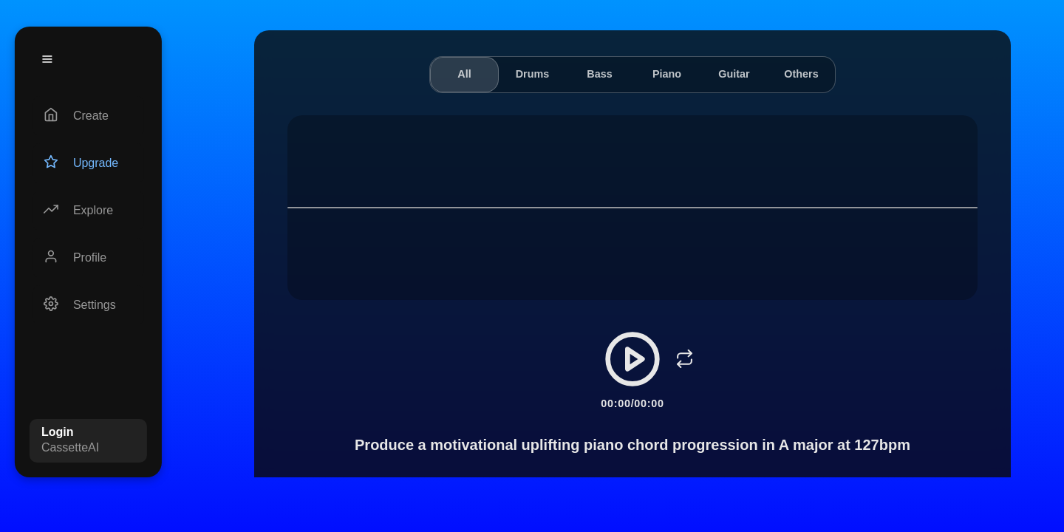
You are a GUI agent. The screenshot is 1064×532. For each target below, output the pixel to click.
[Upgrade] (89, 163)
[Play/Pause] (632, 359)
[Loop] (684, 359)
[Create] (89, 116)
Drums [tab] (533, 74)
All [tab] (464, 74)
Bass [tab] (599, 74)
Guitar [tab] (733, 74)
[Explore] (89, 211)
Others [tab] (801, 74)
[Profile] (89, 258)
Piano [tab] (666, 74)
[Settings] (89, 305)
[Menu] (47, 59)
